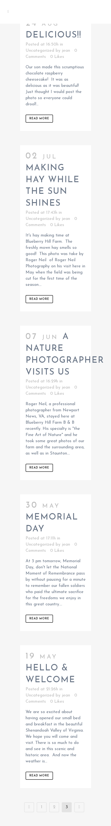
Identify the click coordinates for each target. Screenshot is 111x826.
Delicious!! (53, 35)
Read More (39, 118)
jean (66, 50)
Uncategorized (40, 50)
